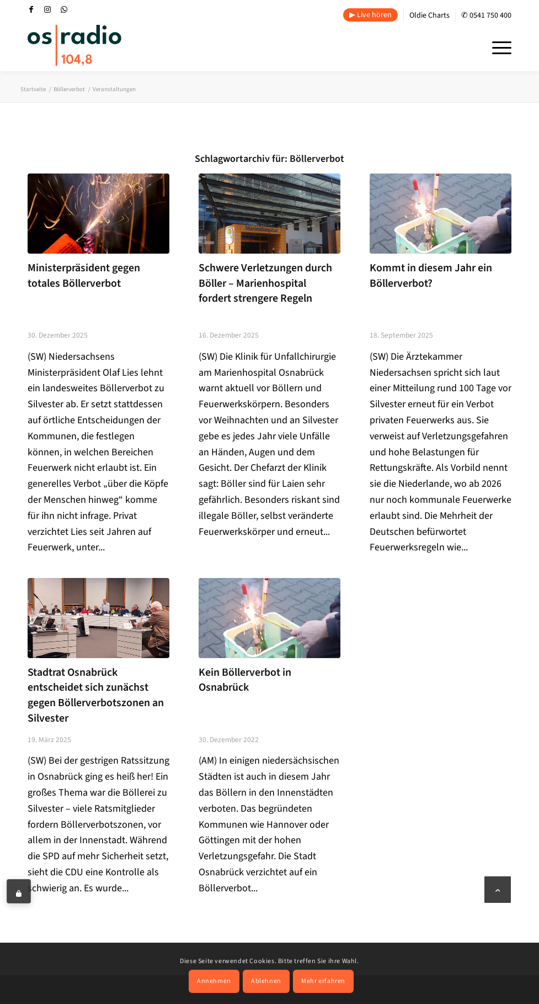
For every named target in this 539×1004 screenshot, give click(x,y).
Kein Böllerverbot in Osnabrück (245, 680)
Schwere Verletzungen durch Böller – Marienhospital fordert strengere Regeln (265, 283)
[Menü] (496, 46)
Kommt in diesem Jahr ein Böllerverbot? (431, 275)
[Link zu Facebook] (31, 9)
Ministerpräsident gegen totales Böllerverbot (84, 275)
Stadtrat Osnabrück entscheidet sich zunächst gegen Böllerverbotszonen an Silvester (96, 695)
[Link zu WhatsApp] (64, 9)
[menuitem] (371, 15)
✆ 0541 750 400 (486, 15)
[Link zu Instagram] (47, 9)
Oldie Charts (429, 15)
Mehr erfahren (323, 981)
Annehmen (214, 981)
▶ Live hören (370, 14)
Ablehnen (266, 981)
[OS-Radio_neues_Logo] (74, 45)
